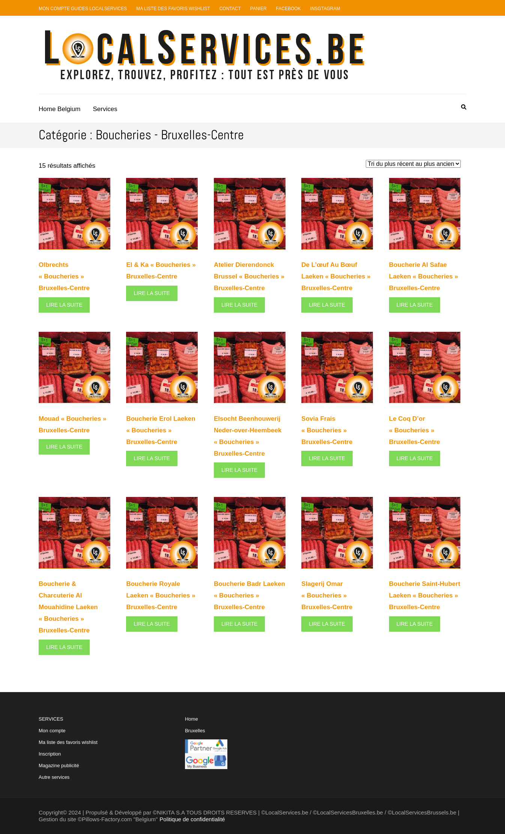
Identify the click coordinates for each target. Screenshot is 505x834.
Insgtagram (325, 8)
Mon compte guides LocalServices (83, 8)
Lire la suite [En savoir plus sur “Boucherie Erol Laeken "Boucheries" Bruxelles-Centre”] (152, 458)
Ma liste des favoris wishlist (68, 742)
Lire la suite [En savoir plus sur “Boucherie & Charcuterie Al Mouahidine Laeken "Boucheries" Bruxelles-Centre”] (64, 647)
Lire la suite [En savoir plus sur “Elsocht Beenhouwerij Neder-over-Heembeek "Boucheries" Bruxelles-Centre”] (239, 470)
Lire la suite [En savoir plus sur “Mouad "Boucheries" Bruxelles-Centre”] (64, 447)
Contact (230, 8)
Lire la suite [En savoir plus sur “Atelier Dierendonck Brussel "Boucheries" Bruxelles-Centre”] (239, 305)
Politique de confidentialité (192, 819)
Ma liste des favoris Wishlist (173, 8)
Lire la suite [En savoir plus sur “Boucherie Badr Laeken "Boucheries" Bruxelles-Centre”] (239, 624)
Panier (258, 8)
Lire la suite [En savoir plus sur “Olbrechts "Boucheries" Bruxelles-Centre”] (64, 305)
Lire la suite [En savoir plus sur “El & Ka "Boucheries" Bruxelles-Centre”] (152, 293)
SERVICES (68, 748)
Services (105, 109)
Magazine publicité (59, 765)
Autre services (54, 777)
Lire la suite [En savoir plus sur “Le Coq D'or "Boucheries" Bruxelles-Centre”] (415, 458)
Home (191, 719)
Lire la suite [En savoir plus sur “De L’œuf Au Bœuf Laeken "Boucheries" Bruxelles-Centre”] (327, 305)
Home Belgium (60, 109)
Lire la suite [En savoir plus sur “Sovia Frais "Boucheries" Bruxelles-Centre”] (327, 458)
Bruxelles (195, 730)
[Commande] (413, 164)
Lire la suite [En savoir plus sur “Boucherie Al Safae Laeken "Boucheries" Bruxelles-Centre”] (415, 305)
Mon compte (52, 730)
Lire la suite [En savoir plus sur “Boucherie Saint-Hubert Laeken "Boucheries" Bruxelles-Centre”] (415, 624)
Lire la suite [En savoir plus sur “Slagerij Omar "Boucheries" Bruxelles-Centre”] (327, 624)
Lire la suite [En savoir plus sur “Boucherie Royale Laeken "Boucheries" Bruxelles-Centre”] (152, 624)
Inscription (50, 754)
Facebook (288, 8)
